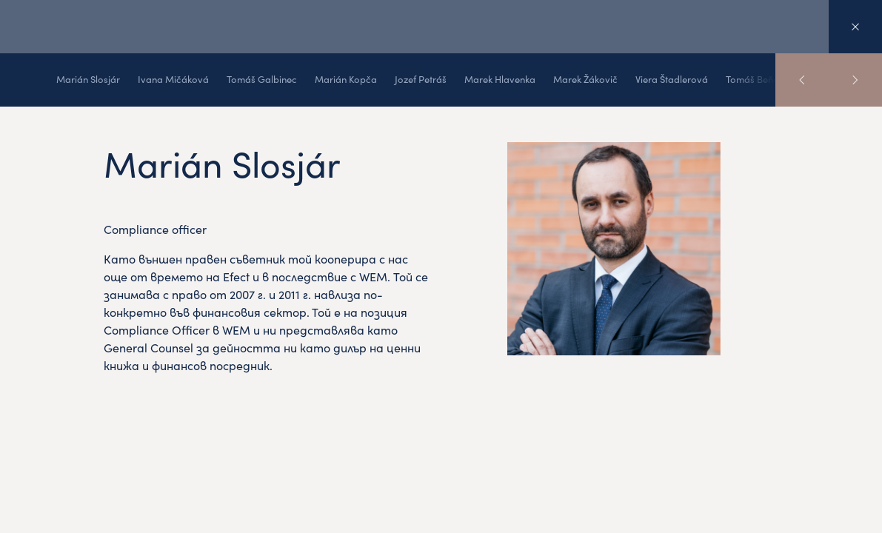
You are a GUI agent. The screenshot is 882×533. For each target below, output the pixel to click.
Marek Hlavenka (499, 79)
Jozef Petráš (421, 79)
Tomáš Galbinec (262, 79)
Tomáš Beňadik (759, 79)
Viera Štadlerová (671, 79)
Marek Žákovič (585, 79)
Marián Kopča (346, 79)
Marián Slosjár (88, 79)
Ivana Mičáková (173, 79)
